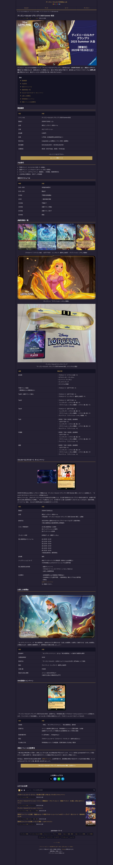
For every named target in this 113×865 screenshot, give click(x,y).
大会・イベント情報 (33, 18)
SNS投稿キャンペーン (28, 99)
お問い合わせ (64, 846)
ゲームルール (42, 837)
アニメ (54, 834)
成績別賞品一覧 (26, 89)
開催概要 (24, 80)
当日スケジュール (27, 86)
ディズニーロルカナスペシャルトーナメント (30, 808)
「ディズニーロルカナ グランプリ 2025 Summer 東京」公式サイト (56, 765)
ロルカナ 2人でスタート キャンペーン (32, 92)
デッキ (46, 8)
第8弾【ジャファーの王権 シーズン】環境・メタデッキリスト (34, 821)
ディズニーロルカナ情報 (23, 18)
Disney (63, 849)
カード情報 (90, 834)
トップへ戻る (56, 842)
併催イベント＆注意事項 (29, 102)
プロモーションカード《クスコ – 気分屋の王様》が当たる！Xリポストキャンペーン (41, 794)
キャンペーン (32, 797)
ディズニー (86, 8)
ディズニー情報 (24, 834)
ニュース (72, 837)
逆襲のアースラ (46, 758)
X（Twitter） (70, 846)
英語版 (59, 834)
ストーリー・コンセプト (53, 837)
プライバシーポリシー (44, 846)
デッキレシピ (32, 824)
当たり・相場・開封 (33, 819)
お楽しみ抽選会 (26, 96)
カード (66, 8)
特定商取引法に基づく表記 (55, 846)
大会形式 (24, 83)
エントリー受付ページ (56, 158)
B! (63, 779)
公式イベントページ (47, 582)
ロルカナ (26, 8)
